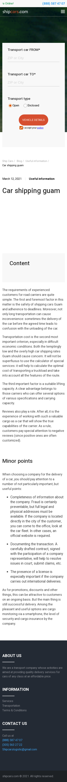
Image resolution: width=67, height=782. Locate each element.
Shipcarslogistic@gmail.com (19, 749)
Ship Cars (7, 161)
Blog (19, 161)
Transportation (11, 706)
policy (40, 127)
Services (7, 701)
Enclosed (33, 105)
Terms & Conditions (14, 710)
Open (16, 105)
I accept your (33, 128)
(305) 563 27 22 (12, 745)
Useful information (36, 161)
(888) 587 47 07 (53, 3)
